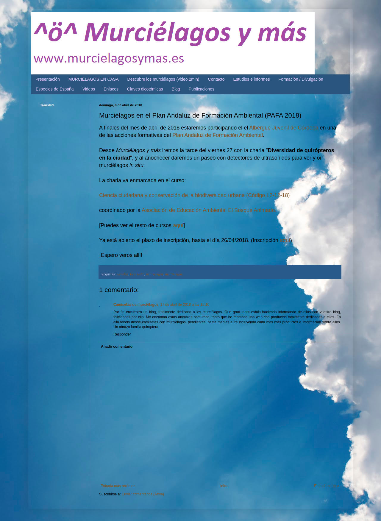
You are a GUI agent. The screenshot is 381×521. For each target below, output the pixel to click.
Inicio (224, 486)
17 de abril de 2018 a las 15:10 (184, 304)
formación (137, 274)
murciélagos (173, 274)
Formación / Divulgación (301, 79)
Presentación (47, 79)
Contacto (216, 79)
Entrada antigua (326, 486)
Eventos (122, 274)
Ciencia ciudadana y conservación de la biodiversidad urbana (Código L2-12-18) (194, 195)
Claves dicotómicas (145, 89)
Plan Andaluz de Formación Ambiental (217, 135)
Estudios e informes (251, 79)
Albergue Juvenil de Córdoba (283, 128)
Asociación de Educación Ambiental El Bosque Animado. (209, 210)
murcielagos (154, 274)
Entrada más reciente (118, 486)
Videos (88, 89)
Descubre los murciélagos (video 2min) (163, 79)
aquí (178, 225)
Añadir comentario (116, 346)
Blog (176, 89)
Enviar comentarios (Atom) (143, 494)
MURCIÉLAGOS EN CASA (93, 79)
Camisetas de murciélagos (135, 304)
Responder (122, 334)
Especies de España (55, 89)
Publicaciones (201, 89)
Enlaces (111, 89)
